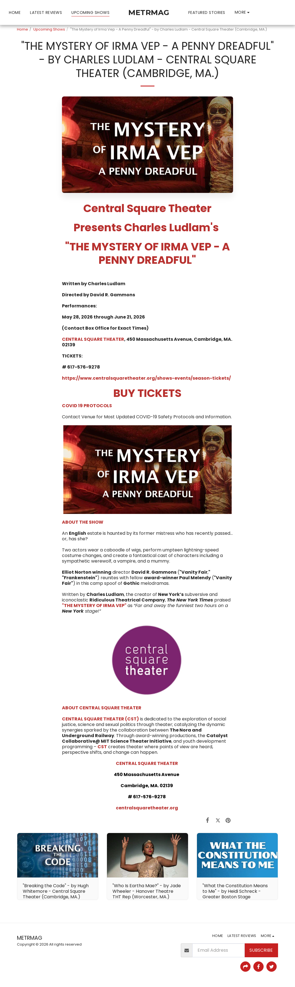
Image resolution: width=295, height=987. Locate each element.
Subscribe (261, 950)
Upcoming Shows (49, 29)
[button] (260, 12)
